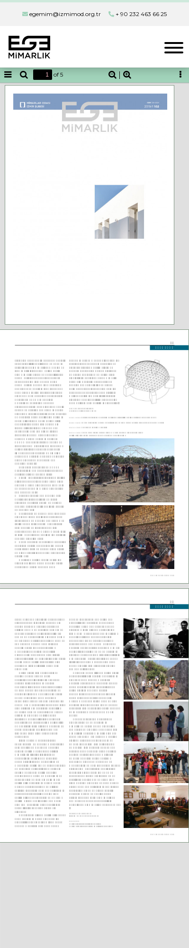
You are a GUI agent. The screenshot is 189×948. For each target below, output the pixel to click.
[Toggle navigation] (173, 46)
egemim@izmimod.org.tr (65, 13)
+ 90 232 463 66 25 (141, 13)
